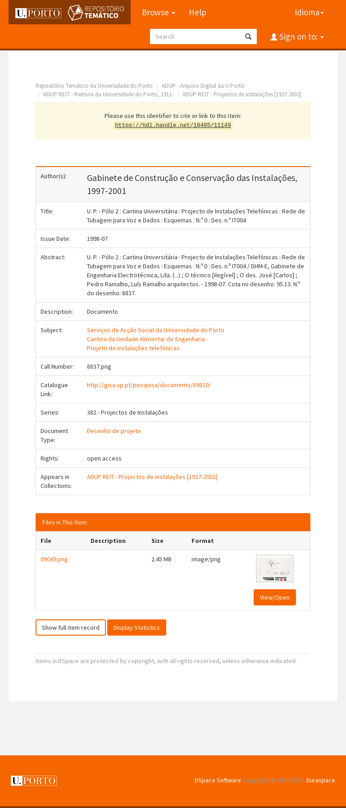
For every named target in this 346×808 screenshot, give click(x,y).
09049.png (54, 559)
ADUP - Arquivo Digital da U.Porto (203, 86)
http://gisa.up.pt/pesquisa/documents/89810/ (149, 385)
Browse (158, 12)
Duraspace (320, 780)
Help (197, 12)
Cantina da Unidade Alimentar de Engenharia (146, 339)
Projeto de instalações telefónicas (133, 348)
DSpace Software (218, 780)
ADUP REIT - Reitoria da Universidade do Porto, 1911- (108, 94)
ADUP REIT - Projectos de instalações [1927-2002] (241, 94)
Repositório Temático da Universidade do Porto (94, 86)
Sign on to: (301, 36)
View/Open (275, 597)
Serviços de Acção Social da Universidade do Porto (155, 330)
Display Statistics (137, 627)
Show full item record (71, 627)
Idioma (309, 12)
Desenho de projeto (114, 431)
